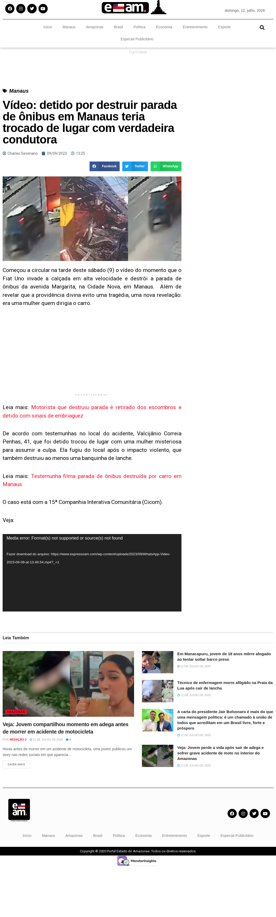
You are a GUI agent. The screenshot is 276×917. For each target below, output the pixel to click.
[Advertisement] (92, 354)
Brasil (118, 27)
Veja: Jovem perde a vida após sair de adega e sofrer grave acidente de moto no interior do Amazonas (220, 753)
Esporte (224, 27)
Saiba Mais (16, 765)
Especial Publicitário (137, 39)
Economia (164, 27)
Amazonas (94, 27)
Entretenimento (195, 27)
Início (47, 27)
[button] (262, 27)
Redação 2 (18, 739)
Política (140, 27)
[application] (92, 573)
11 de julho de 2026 (46, 739)
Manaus (69, 27)
